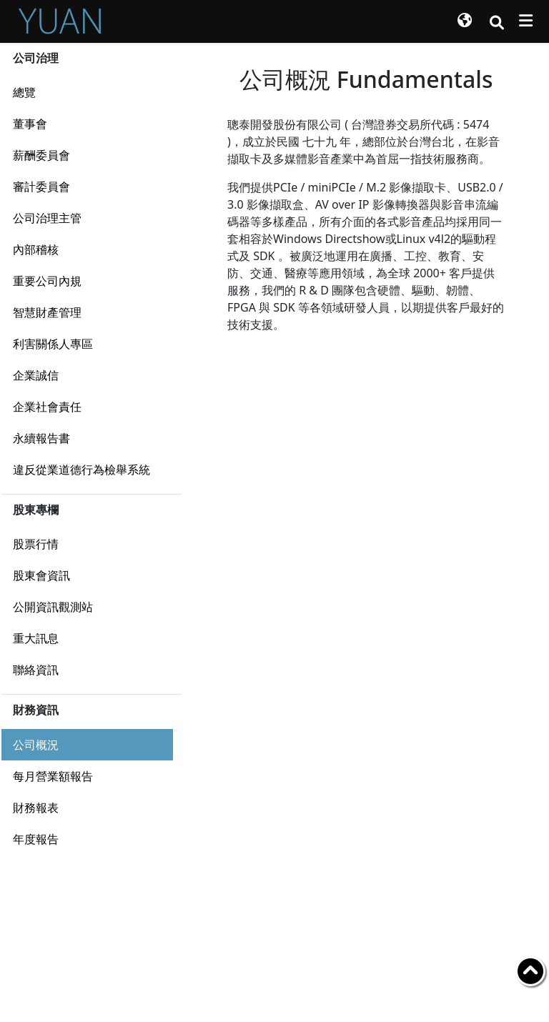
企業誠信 (36, 375)
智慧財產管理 (47, 312)
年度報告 (36, 839)
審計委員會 (41, 186)
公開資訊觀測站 (53, 607)
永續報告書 (41, 438)
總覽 (24, 92)
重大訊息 (36, 638)
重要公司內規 (47, 281)
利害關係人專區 (53, 344)
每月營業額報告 (53, 776)
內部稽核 (36, 249)
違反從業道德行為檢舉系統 (81, 469)
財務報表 (36, 807)
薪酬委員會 (41, 155)
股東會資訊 (41, 575)
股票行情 (36, 544)
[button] (464, 21)
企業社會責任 (47, 407)
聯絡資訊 (36, 670)
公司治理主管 (47, 218)
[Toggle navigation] (526, 20)
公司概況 (36, 745)
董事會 (30, 124)
